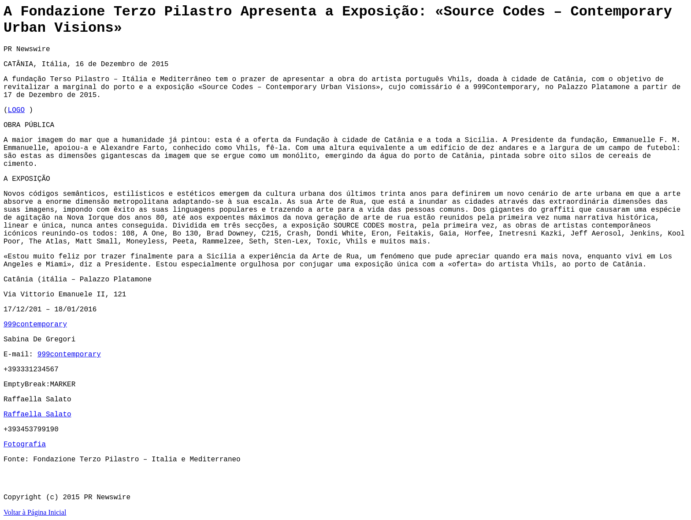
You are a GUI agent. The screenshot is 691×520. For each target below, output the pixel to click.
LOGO (16, 110)
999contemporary (35, 325)
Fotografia (25, 445)
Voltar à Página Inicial (35, 512)
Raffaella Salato (37, 415)
